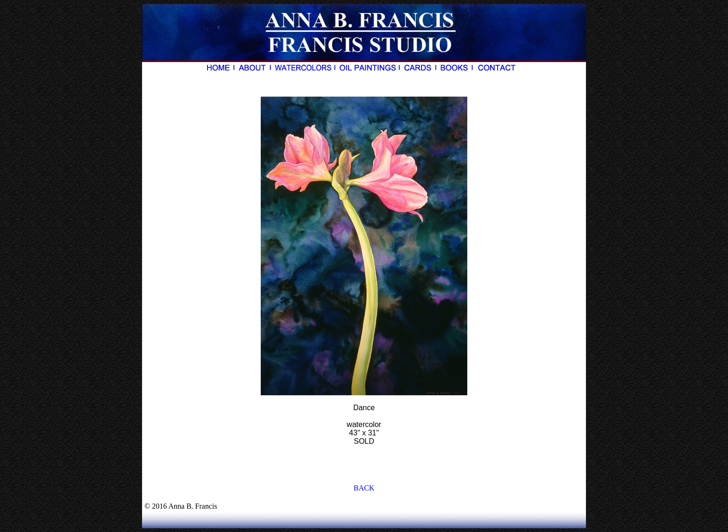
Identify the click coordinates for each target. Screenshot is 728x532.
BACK (364, 488)
